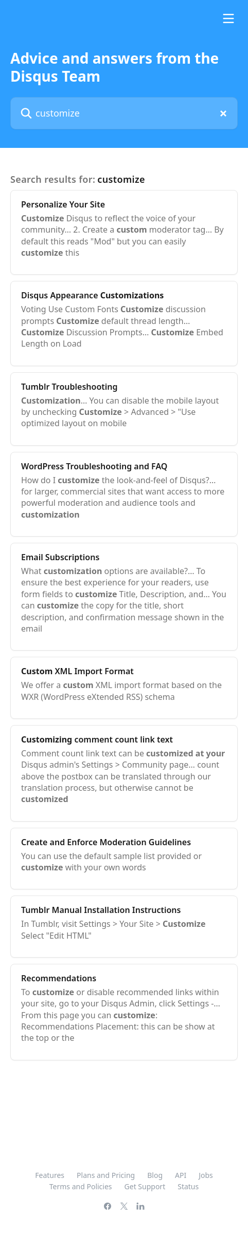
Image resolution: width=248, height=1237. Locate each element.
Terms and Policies (80, 1186)
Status (188, 1186)
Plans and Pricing (106, 1175)
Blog (155, 1175)
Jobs (206, 1175)
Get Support (145, 1186)
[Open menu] (228, 18)
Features (49, 1175)
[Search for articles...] (124, 113)
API (180, 1175)
